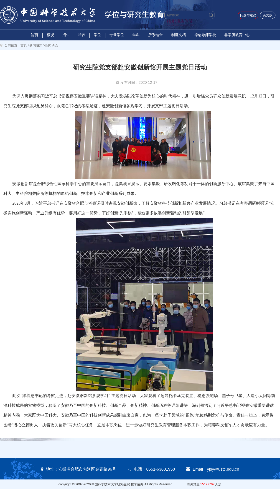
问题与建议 (248, 15)
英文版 (267, 15)
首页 (34, 35)
